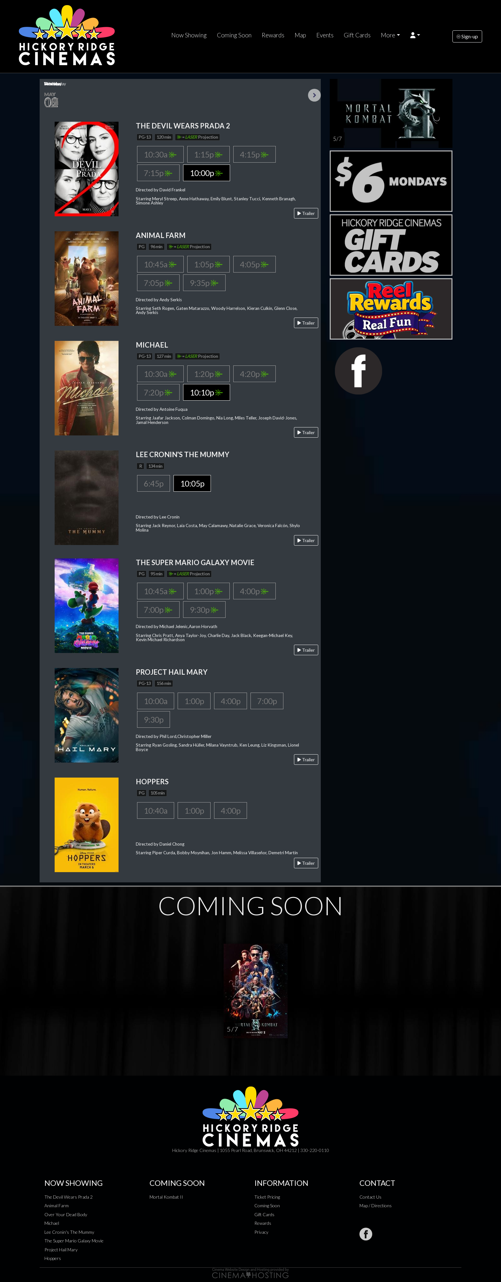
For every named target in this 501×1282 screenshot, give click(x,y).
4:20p (254, 374)
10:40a (155, 810)
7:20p (158, 392)
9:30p (204, 609)
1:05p (208, 264)
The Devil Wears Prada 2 (68, 1197)
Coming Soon (234, 35)
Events (325, 35)
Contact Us (370, 1197)
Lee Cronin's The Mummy (69, 1232)
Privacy (261, 1232)
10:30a (160, 154)
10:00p (206, 173)
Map (300, 35)
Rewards (273, 35)
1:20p (208, 374)
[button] (415, 35)
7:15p (158, 173)
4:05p (254, 264)
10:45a (160, 264)
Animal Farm (56, 1205)
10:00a (155, 701)
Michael (51, 1223)
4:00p (254, 591)
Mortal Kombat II (166, 1197)
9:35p (204, 283)
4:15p (254, 154)
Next (314, 95)
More (388, 35)
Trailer (306, 213)
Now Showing (189, 35)
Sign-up (467, 36)
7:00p (158, 609)
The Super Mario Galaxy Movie (74, 1240)
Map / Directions (375, 1205)
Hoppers (52, 1258)
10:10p (206, 392)
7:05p (158, 283)
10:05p (192, 483)
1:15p (208, 154)
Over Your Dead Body (65, 1214)
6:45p (153, 483)
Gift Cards (357, 35)
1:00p (208, 591)
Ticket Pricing (267, 1197)
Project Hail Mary (61, 1249)
